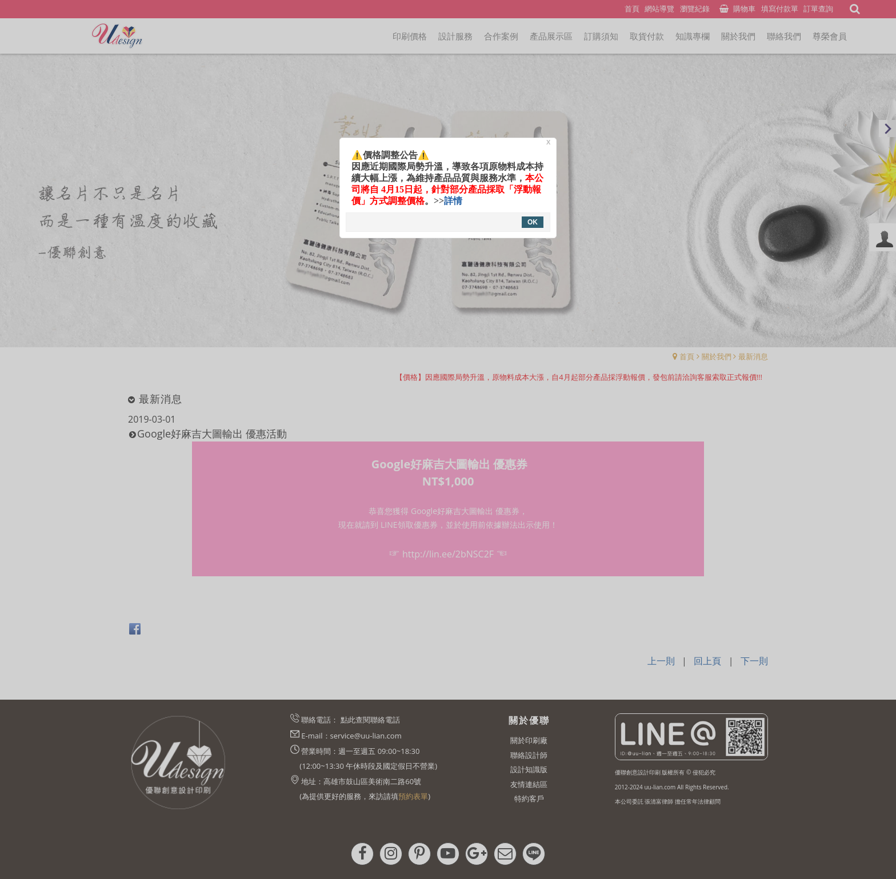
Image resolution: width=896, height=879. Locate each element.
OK (532, 222)
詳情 (453, 201)
